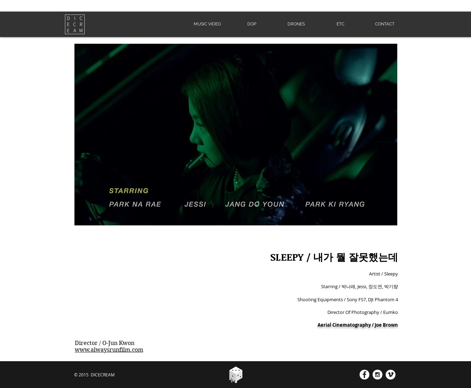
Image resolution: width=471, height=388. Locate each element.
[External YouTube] (150, 291)
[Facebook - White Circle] (364, 375)
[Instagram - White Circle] (377, 375)
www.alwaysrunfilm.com (109, 349)
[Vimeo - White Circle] (390, 375)
